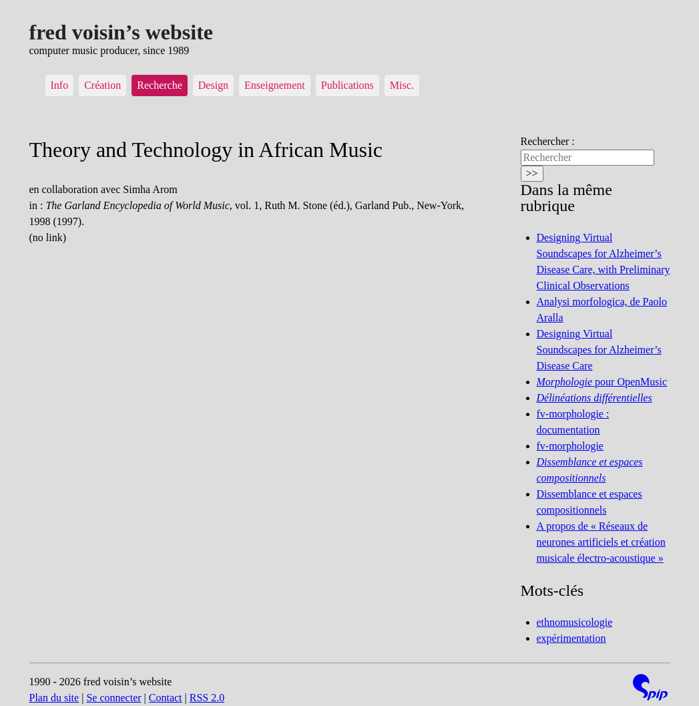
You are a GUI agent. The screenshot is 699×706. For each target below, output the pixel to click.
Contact (165, 697)
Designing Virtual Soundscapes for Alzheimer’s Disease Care (599, 349)
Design (213, 85)
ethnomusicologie (575, 622)
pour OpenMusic (602, 381)
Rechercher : (548, 141)
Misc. (402, 85)
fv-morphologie (570, 446)
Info (60, 85)
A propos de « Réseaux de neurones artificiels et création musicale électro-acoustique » (601, 542)
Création (102, 85)
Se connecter (113, 697)
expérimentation (571, 638)
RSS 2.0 (207, 697)
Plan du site (54, 697)
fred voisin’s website (121, 32)
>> (532, 173)
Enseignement (274, 85)
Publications (347, 85)
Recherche (159, 85)
